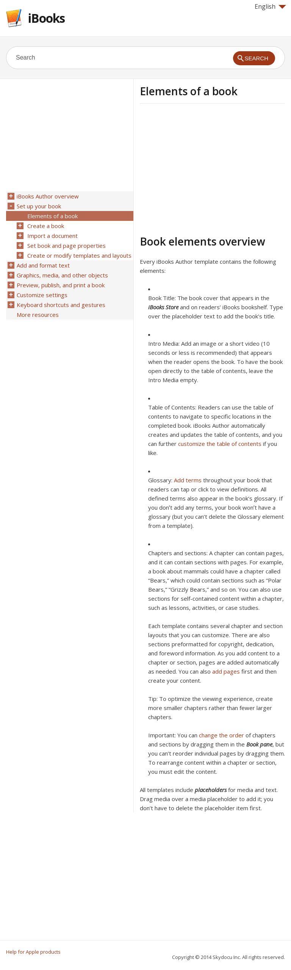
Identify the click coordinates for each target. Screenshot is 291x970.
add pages (226, 671)
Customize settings (42, 295)
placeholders (211, 790)
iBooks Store (163, 307)
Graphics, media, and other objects (62, 275)
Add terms (188, 480)
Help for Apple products (33, 951)
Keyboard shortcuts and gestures (61, 305)
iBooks (46, 18)
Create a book (45, 226)
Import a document (52, 235)
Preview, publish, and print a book (61, 285)
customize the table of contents (219, 443)
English (270, 6)
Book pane (259, 744)
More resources (38, 314)
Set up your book (39, 206)
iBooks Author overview (48, 196)
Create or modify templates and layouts (79, 255)
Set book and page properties (66, 245)
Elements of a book (52, 216)
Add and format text (43, 265)
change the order (221, 735)
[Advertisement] (203, 168)
